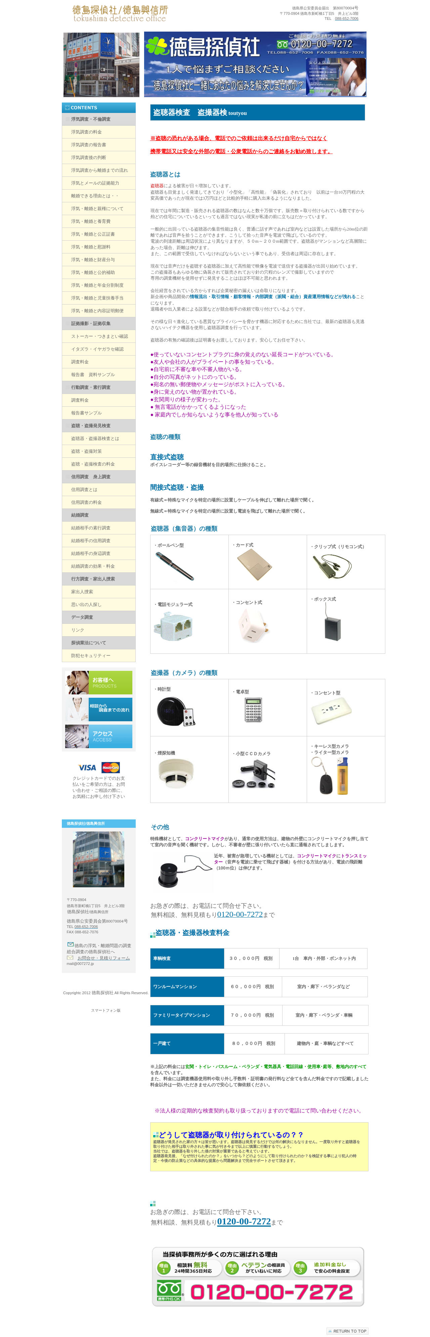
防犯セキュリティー (91, 655)
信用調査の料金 (86, 502)
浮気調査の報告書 (88, 144)
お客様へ (98, 682)
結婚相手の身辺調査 (91, 553)
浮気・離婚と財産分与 (93, 259)
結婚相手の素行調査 (91, 527)
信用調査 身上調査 (91, 476)
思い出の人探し (86, 604)
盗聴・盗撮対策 (86, 451)
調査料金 (80, 361)
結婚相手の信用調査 (91, 540)
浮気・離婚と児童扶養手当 (97, 297)
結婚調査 (80, 515)
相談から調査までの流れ (98, 709)
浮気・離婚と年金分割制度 (97, 285)
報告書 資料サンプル (93, 374)
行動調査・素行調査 (91, 387)
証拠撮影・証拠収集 (91, 323)
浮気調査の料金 (86, 131)
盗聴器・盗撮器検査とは (95, 438)
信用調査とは (84, 489)
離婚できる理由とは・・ (95, 195)
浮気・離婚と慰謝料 (91, 246)
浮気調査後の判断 (88, 157)
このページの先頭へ (348, 1333)
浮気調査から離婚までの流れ (99, 170)
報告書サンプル (86, 412)
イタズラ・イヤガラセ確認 (97, 349)
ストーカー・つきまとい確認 (99, 336)
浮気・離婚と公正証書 (93, 234)
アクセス (98, 736)
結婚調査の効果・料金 (93, 566)
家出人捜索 (82, 591)
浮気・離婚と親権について (97, 208)
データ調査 (82, 617)
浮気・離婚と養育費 (91, 221)
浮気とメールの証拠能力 (95, 183)
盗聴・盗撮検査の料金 (93, 464)
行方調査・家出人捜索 (93, 578)
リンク (77, 630)
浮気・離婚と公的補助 (93, 272)
